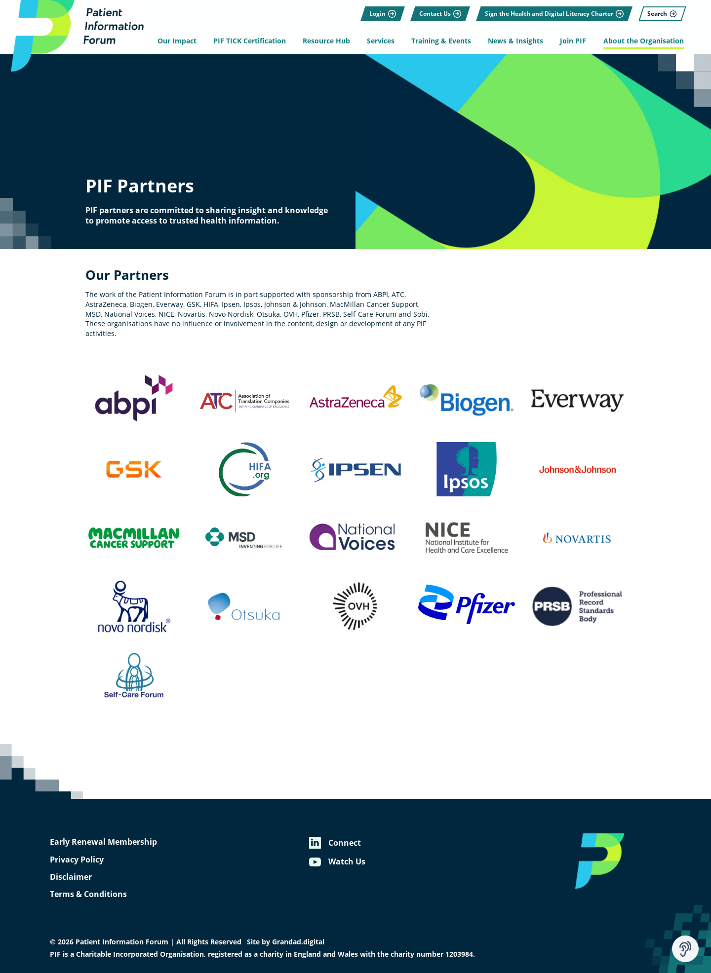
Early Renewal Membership (103, 841)
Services (381, 41)
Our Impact (178, 41)
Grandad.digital (298, 941)
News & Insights (515, 41)
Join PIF (572, 41)
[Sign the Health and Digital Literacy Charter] (553, 12)
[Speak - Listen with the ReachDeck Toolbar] (685, 949)
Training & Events (441, 41)
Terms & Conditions (88, 894)
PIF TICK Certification (250, 41)
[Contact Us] (439, 12)
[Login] (381, 12)
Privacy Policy (77, 859)
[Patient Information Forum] (74, 36)
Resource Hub (327, 41)
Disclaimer (71, 876)
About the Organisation (642, 41)
